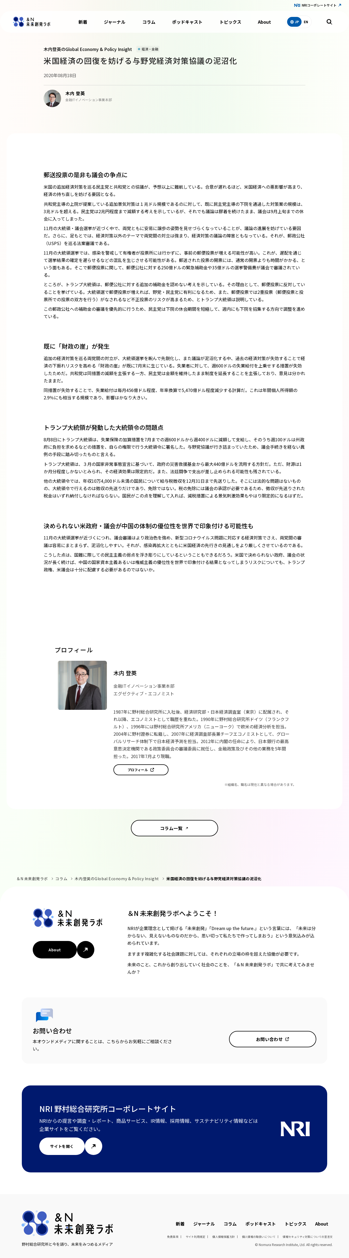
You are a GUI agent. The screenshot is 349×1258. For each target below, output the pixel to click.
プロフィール (138, 769)
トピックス (230, 22)
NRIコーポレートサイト (319, 5)
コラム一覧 (171, 828)
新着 (83, 22)
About (264, 22)
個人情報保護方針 (223, 1237)
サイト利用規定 (195, 1237)
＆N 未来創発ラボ (32, 878)
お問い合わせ (269, 1039)
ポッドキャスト (187, 22)
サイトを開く (62, 1146)
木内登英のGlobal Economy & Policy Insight (117, 878)
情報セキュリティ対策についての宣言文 (308, 1237)
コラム (148, 22)
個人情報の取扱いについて (258, 1237)
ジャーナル (114, 22)
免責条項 (172, 1237)
